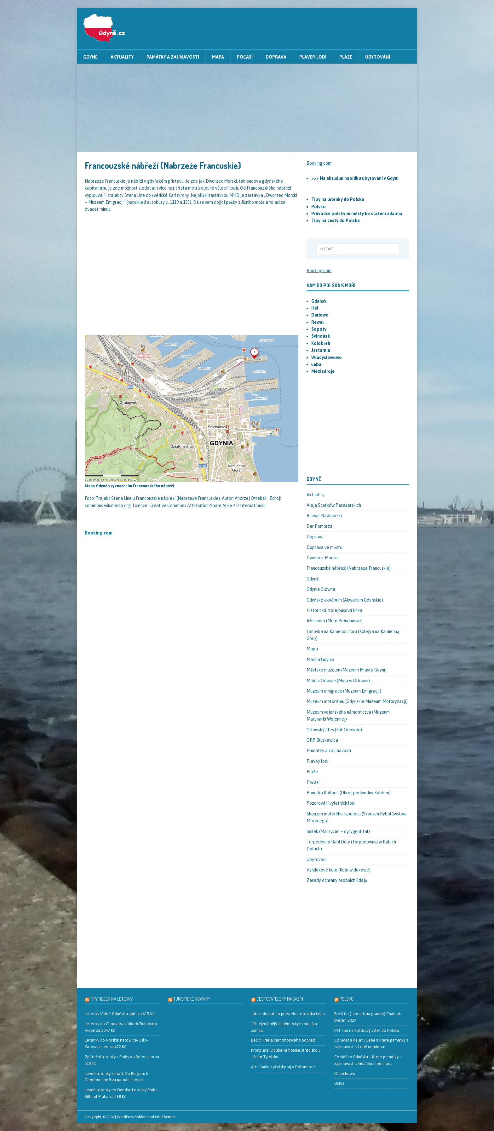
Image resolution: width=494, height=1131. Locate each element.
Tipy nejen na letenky (111, 999)
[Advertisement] (247, 108)
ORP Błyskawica (322, 740)
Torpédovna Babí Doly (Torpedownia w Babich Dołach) (351, 845)
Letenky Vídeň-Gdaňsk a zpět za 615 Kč (119, 1013)
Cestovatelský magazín (279, 999)
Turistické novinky (191, 999)
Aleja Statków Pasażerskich (334, 505)
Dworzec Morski (322, 557)
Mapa (218, 57)
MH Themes (165, 1117)
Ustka (339, 1083)
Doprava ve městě (324, 547)
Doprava (276, 57)
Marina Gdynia (320, 659)
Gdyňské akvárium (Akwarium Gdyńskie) (345, 600)
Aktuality (122, 57)
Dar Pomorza (319, 526)
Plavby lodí (312, 57)
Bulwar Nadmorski (324, 515)
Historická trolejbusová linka (334, 610)
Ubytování (377, 57)
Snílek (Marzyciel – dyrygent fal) (338, 831)
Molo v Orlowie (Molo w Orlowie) (338, 680)
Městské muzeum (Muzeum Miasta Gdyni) (347, 669)
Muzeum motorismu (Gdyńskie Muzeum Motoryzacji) (357, 701)
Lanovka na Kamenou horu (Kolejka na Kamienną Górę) (353, 635)
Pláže (345, 57)
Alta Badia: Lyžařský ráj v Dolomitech (284, 1067)
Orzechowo (344, 1073)
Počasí (245, 57)
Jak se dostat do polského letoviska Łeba (288, 1013)
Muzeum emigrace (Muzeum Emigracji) (344, 691)
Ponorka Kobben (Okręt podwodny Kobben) (349, 792)
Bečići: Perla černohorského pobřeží (283, 1040)
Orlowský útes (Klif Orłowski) (334, 729)
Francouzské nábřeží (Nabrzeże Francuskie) (349, 568)
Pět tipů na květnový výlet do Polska (366, 1030)
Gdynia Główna (321, 589)
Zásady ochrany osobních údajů (337, 880)
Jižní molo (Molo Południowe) (335, 620)
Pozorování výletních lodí (331, 803)
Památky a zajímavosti (172, 57)
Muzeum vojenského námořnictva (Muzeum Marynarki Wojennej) (348, 716)
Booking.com (98, 532)
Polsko (346, 999)
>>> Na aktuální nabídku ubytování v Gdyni (355, 178)
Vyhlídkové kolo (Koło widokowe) (338, 869)
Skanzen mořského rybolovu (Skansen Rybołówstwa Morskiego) (356, 817)
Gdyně (90, 57)
